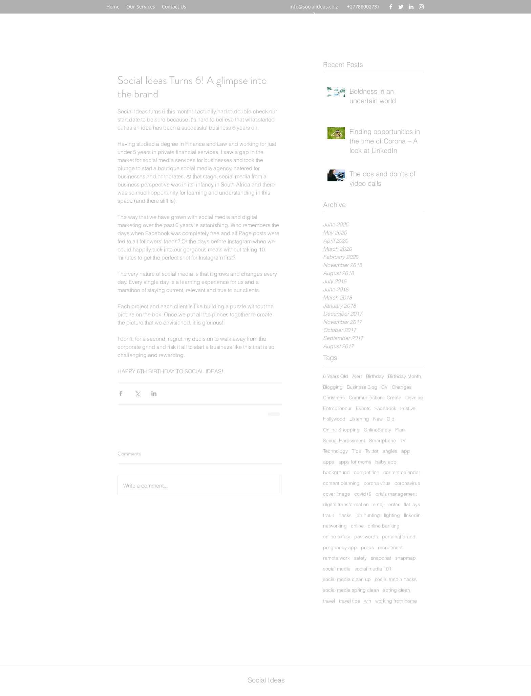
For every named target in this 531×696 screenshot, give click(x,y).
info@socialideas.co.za (314, 10)
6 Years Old (335, 376)
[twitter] (401, 6)
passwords (366, 537)
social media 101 (373, 569)
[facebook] (390, 6)
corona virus (377, 483)
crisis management (396, 494)
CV (384, 387)
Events (363, 408)
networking (335, 526)
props (367, 547)
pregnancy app (340, 547)
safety (360, 558)
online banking (384, 526)
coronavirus (407, 483)
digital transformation (346, 504)
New (378, 419)
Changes (401, 387)
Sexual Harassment (344, 440)
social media (337, 569)
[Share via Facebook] (121, 393)
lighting (392, 515)
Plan (400, 430)
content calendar (401, 472)
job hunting (368, 515)
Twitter (372, 451)
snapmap (405, 558)
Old (391, 419)
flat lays (412, 504)
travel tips (349, 601)
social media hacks (396, 579)
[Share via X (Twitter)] (137, 393)
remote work (336, 558)
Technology (335, 451)
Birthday (375, 376)
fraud (329, 515)
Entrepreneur (337, 408)
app (405, 451)
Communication (366, 398)
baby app (386, 462)
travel (329, 601)
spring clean (396, 590)
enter (394, 504)
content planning (341, 483)
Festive (408, 408)
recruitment (390, 547)
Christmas (334, 398)
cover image (336, 494)
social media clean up (347, 579)
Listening (359, 419)
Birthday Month (404, 376)
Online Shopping (341, 430)
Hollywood (334, 419)
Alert (357, 376)
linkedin (412, 515)
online (357, 526)
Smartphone (382, 440)
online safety (336, 537)
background (336, 472)
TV (403, 440)
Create (394, 398)
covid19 (362, 494)
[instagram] (421, 6)
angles (390, 451)
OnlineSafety (377, 430)
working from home (396, 601)
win (367, 601)
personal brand (399, 537)
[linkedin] (411, 6)
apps (328, 462)
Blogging (333, 387)
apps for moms (354, 462)
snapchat (381, 558)
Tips (356, 451)
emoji (378, 504)
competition (366, 472)
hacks (345, 515)
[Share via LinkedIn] (154, 393)
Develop (414, 398)
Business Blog (362, 387)
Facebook (385, 408)
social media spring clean (351, 590)
